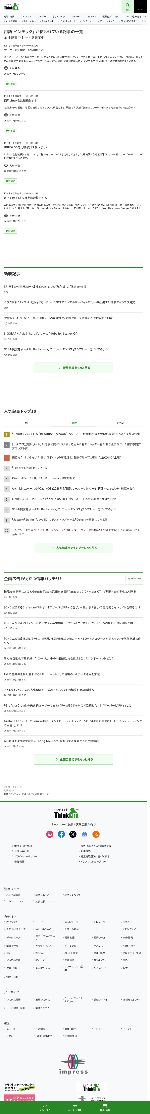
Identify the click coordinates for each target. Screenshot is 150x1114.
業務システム (42, 999)
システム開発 (72, 929)
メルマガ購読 (13, 894)
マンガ (112, 21)
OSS (8, 952)
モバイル (98, 946)
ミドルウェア (129, 929)
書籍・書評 (70, 1028)
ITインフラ (26, 16)
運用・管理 (99, 952)
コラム (9, 1035)
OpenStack (48, 21)
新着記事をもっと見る (74, 368)
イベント (127, 1028)
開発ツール (100, 937)
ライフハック (100, 968)
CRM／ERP (129, 946)
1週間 (73, 423)
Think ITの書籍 (128, 21)
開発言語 (70, 937)
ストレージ (76, 16)
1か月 (120, 423)
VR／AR (39, 952)
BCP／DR (40, 959)
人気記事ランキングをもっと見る (74, 548)
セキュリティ (100, 959)
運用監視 (70, 959)
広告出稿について (45, 901)
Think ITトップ (11, 786)
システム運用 (13, 959)
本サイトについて (23, 846)
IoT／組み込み (133, 16)
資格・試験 (12, 968)
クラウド (92, 16)
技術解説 (40, 1028)
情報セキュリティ (131, 999)
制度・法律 (12, 976)
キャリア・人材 (42, 968)
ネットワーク (58, 16)
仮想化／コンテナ (111, 16)
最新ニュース (42, 894)
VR (101, 21)
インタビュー (87, 21)
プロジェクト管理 (132, 952)
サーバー (41, 16)
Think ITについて (15, 901)
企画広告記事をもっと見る (74, 759)
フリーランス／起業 (74, 968)
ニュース (10, 1028)
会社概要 (19, 861)
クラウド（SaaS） (44, 946)
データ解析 (70, 946)
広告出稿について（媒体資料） (97, 846)
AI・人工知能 (11, 21)
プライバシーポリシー (25, 856)
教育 (125, 968)
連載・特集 (9, 16)
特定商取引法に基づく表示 (95, 856)
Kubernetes (29, 21)
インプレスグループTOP (94, 861)
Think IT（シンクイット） (17, 6)
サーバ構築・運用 (15, 1008)
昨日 (26, 423)
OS (95, 929)
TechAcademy (43, 1035)
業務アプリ (12, 946)
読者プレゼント (73, 894)
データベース (13, 937)
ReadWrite (71, 1035)
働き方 (126, 959)
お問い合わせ (21, 851)
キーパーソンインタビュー (74, 999)
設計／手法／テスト (45, 937)
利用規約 (86, 851)
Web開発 (128, 937)
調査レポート (101, 999)
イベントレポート (67, 21)
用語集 (7, 790)
